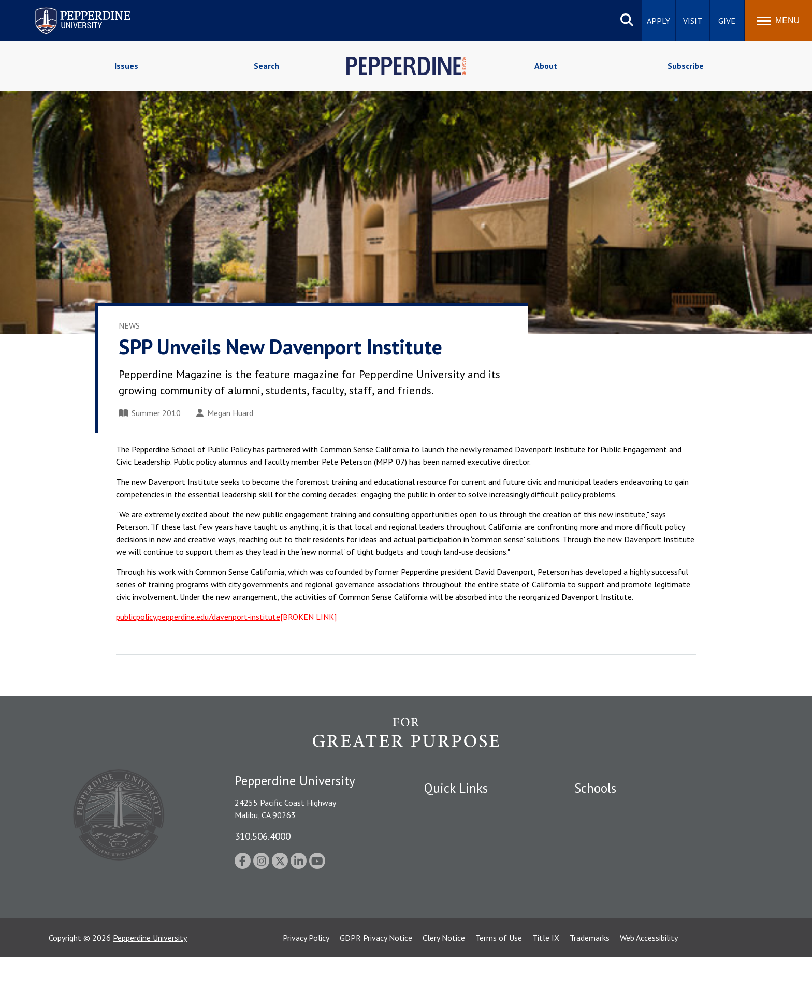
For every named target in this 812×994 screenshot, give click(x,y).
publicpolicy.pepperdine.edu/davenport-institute (198, 617)
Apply (658, 21)
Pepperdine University (150, 975)
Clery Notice (444, 975)
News (129, 325)
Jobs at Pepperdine (456, 861)
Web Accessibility (649, 975)
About (545, 66)
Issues (126, 66)
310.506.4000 (263, 835)
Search (266, 66)
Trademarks (590, 975)
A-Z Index (440, 898)
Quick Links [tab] (456, 788)
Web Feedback (448, 934)
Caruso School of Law (612, 826)
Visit (692, 21)
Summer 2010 (150, 413)
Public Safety (447, 808)
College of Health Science (619, 898)
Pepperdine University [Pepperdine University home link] (70, 10)
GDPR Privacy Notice (376, 975)
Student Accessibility (460, 826)
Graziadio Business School (619, 844)
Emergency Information (465, 844)
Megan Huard (224, 413)
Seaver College (600, 808)
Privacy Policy (306, 975)
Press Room (445, 916)
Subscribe (686, 66)
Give (726, 21)
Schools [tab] (595, 788)
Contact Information (460, 879)
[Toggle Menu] (778, 20)
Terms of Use (498, 975)
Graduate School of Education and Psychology (654, 861)
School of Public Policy (614, 879)
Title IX (545, 975)
